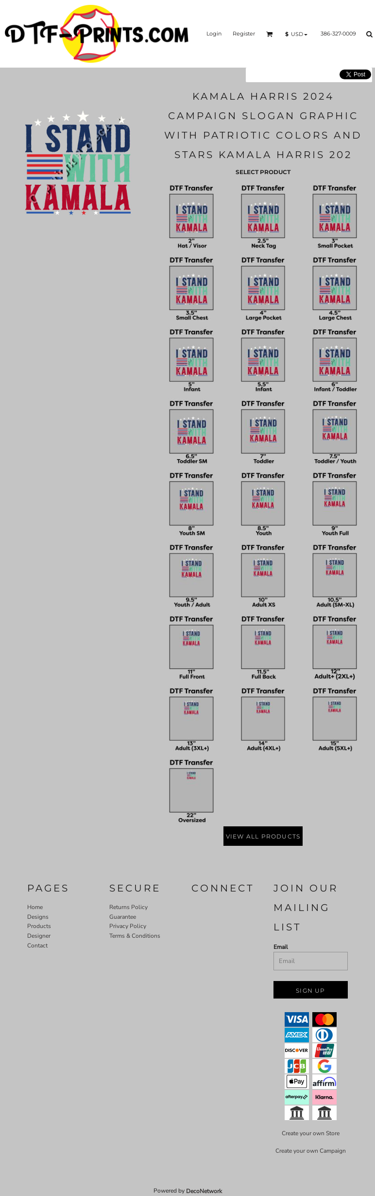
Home (35, 907)
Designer (39, 936)
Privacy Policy (127, 926)
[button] (269, 34)
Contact (37, 945)
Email (280, 947)
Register (244, 33)
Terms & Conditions (134, 936)
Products (39, 926)
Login (214, 33)
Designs (38, 917)
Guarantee (122, 917)
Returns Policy (128, 907)
